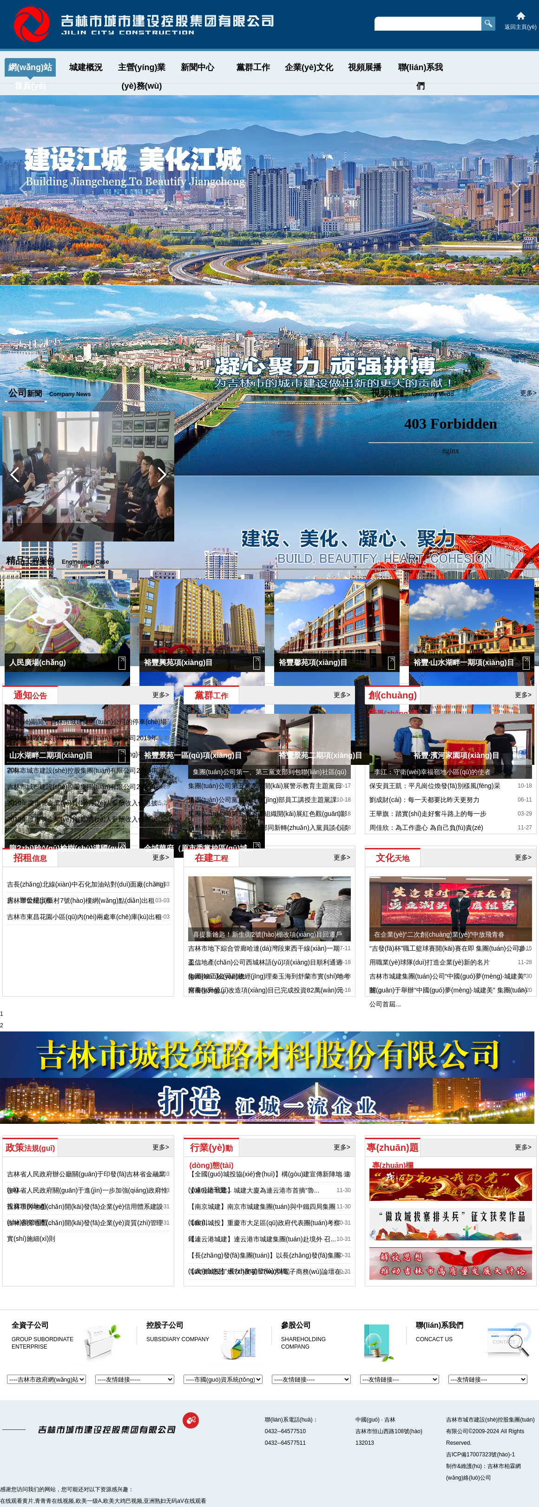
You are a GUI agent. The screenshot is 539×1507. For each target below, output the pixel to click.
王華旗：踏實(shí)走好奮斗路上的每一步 (427, 813)
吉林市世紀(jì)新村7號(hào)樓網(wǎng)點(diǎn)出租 (81, 900)
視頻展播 (364, 67)
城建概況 (86, 67)
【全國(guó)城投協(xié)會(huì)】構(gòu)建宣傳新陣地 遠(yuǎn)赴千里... (269, 1182)
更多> (342, 393)
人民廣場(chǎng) (37, 662)
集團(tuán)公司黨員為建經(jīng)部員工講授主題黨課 (262, 799)
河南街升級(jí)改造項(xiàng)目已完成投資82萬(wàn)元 (265, 990)
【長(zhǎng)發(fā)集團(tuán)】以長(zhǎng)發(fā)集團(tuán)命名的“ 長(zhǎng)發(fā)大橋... (264, 1263)
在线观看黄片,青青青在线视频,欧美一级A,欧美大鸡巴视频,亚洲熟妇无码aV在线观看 (103, 1501)
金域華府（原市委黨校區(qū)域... (199, 848)
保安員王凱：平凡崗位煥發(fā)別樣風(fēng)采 (434, 785)
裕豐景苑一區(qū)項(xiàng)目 (193, 755)
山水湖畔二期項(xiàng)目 (51, 755)
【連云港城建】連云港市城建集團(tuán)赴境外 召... (262, 1239)
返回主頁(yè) (521, 27)
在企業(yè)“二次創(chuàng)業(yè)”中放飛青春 (439, 934)
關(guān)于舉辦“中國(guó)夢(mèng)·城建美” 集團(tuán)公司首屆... (448, 997)
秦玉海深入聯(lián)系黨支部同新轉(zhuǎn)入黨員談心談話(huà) (268, 834)
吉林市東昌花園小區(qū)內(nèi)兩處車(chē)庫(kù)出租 (84, 916)
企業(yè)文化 (309, 67)
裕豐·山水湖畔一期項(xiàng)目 (464, 662)
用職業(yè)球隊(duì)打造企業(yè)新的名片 (429, 962)
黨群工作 (253, 67)
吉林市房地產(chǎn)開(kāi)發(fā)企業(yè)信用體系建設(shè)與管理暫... (85, 1214)
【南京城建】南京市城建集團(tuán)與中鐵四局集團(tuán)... (261, 1214)
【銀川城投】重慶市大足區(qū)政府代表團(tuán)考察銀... (264, 1230)
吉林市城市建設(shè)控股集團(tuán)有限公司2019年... (85, 738)
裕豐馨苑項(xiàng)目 (313, 662)
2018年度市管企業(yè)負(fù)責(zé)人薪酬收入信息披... (85, 819)
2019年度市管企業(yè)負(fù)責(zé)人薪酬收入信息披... (85, 803)
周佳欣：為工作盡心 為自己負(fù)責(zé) (426, 827)
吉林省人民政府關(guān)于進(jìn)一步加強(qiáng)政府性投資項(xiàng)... (87, 1198)
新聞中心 (197, 67)
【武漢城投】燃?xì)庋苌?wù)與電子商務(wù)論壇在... (267, 1271)
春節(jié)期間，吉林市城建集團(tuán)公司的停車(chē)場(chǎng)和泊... (87, 729)
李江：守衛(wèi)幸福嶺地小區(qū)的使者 (432, 772)
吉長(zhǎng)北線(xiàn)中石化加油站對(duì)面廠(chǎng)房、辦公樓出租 (86, 892)
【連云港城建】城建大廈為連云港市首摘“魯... (253, 1190)
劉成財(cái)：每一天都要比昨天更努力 (424, 799)
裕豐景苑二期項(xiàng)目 (320, 755)
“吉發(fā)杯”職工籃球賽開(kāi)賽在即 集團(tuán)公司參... (450, 948)
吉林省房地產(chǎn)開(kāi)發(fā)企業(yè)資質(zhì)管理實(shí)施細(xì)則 (85, 1230)
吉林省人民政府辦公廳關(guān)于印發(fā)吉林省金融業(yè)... (86, 1182)
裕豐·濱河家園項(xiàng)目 (457, 755)
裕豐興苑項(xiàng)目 (178, 662)
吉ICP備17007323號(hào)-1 (480, 1454)
